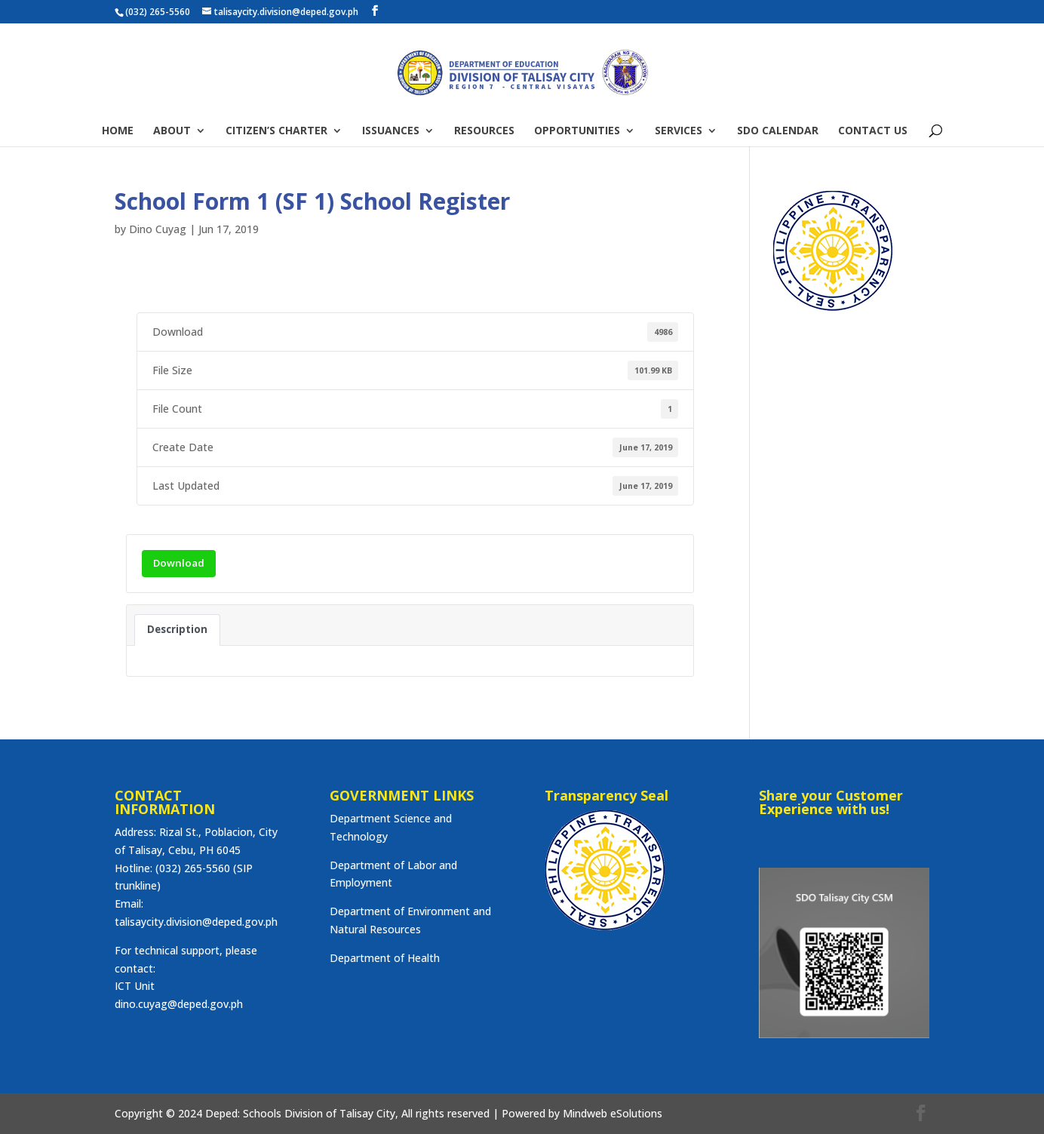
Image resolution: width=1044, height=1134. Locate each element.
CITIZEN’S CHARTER (276, 131)
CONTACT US (872, 131)
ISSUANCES (390, 131)
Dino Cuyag (157, 229)
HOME (118, 131)
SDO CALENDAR (777, 131)
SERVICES (678, 131)
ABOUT (172, 131)
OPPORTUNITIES (577, 131)
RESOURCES (484, 131)
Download (178, 563)
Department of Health (385, 958)
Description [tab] (177, 629)
